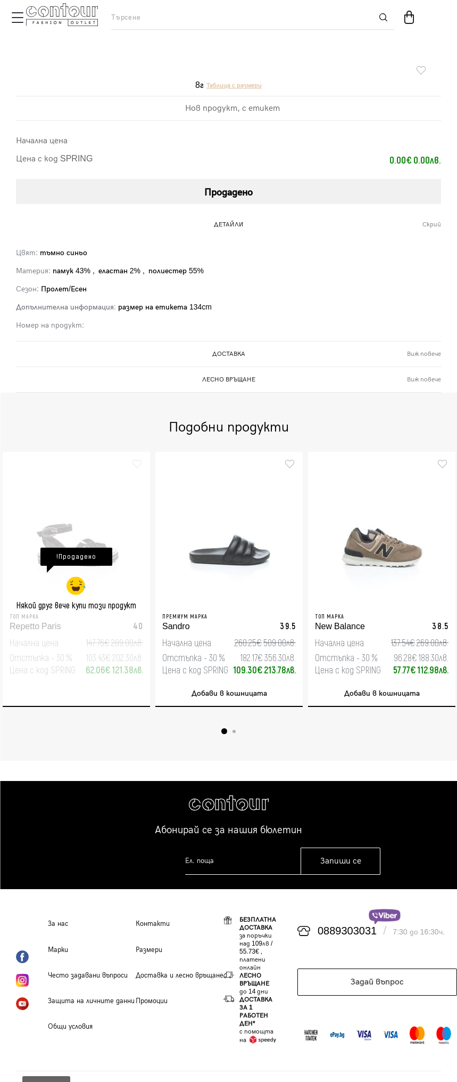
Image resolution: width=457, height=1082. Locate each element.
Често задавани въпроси (88, 975)
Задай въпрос (377, 982)
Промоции (152, 1001)
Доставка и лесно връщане (179, 975)
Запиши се (340, 861)
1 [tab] (224, 731)
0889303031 (347, 931)
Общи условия (70, 1026)
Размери (149, 950)
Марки (58, 950)
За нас (58, 924)
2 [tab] (234, 731)
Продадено (228, 192)
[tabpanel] (76, 579)
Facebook (32, 957)
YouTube (32, 1003)
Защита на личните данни (91, 1001)
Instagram (32, 980)
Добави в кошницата (229, 693)
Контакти (153, 924)
